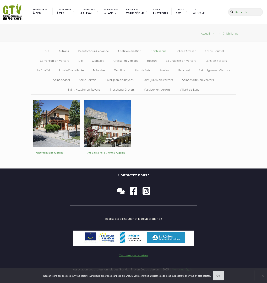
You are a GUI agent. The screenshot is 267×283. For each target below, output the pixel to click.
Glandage (98, 61)
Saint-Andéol (61, 80)
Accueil (205, 33)
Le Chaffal (43, 70)
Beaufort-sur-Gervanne (93, 51)
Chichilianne (158, 51)
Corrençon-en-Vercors (54, 61)
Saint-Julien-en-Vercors (158, 80)
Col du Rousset (214, 51)
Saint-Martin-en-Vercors (198, 80)
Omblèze (119, 70)
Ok (218, 275)
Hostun (152, 61)
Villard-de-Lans (189, 89)
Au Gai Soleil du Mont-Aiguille (106, 152)
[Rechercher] (245, 12)
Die (80, 61)
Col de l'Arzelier (186, 51)
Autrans (64, 51)
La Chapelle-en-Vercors (181, 61)
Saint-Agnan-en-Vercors (214, 70)
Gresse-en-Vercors (125, 61)
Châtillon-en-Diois (129, 51)
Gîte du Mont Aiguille (49, 152)
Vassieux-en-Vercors (157, 89)
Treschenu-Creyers (122, 89)
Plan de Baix (142, 70)
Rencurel (184, 70)
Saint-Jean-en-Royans (120, 80)
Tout (46, 51)
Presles (164, 70)
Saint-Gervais (87, 80)
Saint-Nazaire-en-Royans (84, 89)
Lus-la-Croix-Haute (71, 70)
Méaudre (99, 70)
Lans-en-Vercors (216, 61)
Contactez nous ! (133, 174)
